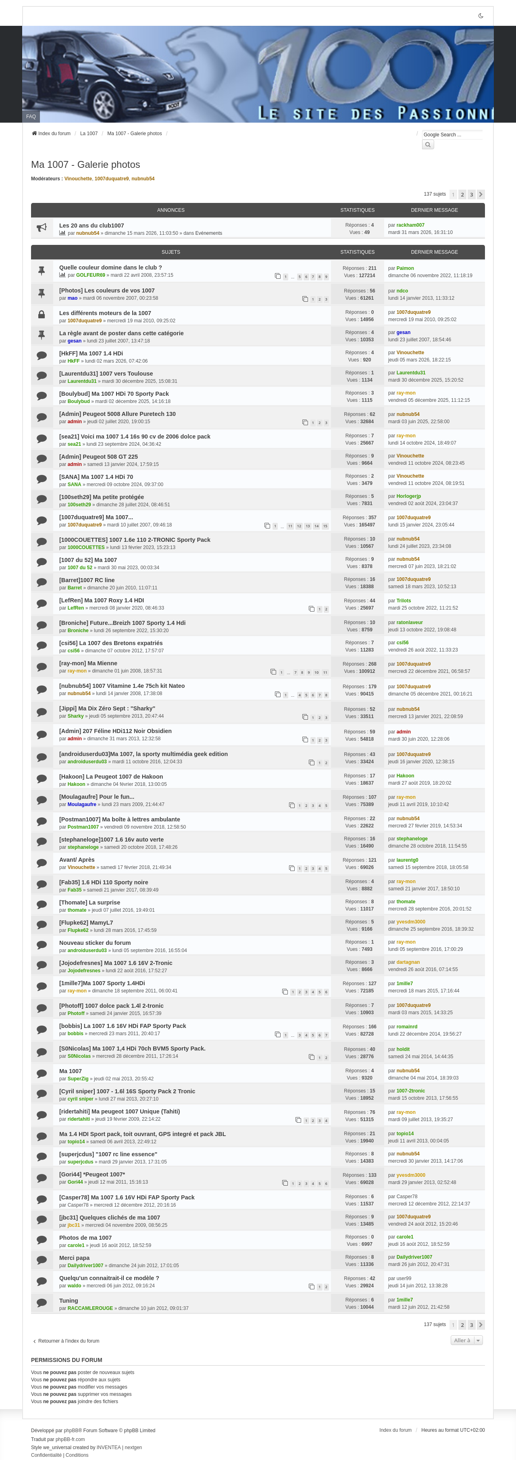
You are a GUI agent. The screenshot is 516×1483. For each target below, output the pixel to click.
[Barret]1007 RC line (87, 580)
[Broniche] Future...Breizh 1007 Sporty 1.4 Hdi (122, 623)
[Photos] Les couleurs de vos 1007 (107, 290)
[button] (481, 194)
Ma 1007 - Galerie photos (85, 164)
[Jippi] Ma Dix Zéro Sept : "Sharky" (107, 708)
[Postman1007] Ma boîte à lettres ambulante (119, 819)
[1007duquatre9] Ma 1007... (96, 517)
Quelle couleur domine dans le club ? (110, 267)
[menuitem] (46, 1455)
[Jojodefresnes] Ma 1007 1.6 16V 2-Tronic (116, 963)
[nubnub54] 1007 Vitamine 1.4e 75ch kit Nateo (122, 686)
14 (316, 525)
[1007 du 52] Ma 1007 (88, 560)
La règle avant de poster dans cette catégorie (121, 333)
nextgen (133, 1447)
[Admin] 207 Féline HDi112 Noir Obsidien (115, 731)
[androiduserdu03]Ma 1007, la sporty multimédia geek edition (143, 754)
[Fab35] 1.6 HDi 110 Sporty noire (103, 882)
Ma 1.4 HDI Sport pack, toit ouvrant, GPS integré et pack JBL (142, 1134)
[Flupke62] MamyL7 (86, 922)
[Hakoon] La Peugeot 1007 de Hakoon (111, 776)
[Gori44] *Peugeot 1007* (92, 1174)
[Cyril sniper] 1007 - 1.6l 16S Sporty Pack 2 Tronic (127, 1091)
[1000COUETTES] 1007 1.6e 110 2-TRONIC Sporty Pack (134, 540)
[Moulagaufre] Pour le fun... (96, 797)
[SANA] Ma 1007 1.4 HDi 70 (96, 477)
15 (325, 525)
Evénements (209, 233)
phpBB (71, 1430)
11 (290, 525)
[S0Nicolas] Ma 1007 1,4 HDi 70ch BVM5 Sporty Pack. (132, 1048)
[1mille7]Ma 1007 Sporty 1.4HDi (102, 983)
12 (299, 525)
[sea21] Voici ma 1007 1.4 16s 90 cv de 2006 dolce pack (134, 436)
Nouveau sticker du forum (95, 943)
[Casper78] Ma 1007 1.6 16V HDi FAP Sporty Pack (127, 1197)
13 (308, 525)
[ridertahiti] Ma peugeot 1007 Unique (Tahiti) (119, 1111)
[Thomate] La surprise (89, 902)
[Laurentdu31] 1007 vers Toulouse (106, 373)
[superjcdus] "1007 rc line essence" (108, 1154)
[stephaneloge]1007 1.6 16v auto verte (111, 839)
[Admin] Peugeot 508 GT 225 (98, 456)
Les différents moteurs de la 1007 (105, 313)
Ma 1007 (70, 1071)
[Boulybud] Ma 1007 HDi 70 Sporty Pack (114, 394)
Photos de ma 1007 (85, 1237)
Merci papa (74, 1258)
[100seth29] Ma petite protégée (101, 497)
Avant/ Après (77, 859)
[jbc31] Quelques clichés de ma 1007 (109, 1217)
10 (316, 672)
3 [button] (471, 194)
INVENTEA (109, 1447)
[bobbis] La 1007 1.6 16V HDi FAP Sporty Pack (122, 1026)
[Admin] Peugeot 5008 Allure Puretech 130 (117, 414)
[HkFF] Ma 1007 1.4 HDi (91, 353)
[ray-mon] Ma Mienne (88, 663)
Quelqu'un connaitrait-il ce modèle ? (109, 1278)
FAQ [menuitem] (31, 116)
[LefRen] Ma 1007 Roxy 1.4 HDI (101, 600)
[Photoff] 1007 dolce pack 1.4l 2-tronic (111, 1006)
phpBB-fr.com (70, 1439)
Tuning (68, 1300)
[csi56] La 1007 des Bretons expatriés (111, 643)
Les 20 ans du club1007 (91, 225)
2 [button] (462, 194)
